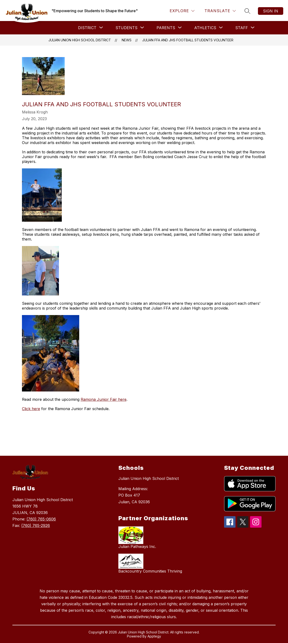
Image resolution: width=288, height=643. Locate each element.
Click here (31, 408)
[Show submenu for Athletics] (205, 28)
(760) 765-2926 (35, 525)
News (126, 40)
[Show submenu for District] (87, 28)
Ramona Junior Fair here (103, 399)
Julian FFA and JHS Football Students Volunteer (187, 40)
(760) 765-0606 (41, 519)
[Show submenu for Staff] (241, 28)
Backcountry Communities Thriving (150, 571)
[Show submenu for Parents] (166, 28)
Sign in (270, 11)
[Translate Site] (220, 11)
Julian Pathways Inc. (137, 546)
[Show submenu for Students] (126, 28)
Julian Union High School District (79, 40)
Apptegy (154, 636)
